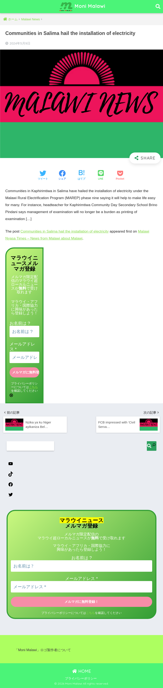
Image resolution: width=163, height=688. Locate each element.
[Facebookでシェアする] (62, 175)
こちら (33, 387)
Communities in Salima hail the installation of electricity (64, 231)
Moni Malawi (82, 6)
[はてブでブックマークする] (81, 175)
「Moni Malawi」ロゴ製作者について (43, 650)
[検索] (151, 446)
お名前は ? (20, 323)
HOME (81, 671)
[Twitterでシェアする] (43, 175)
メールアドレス (81, 578)
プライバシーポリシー (81, 678)
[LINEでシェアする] (101, 175)
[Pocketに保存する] (120, 175)
